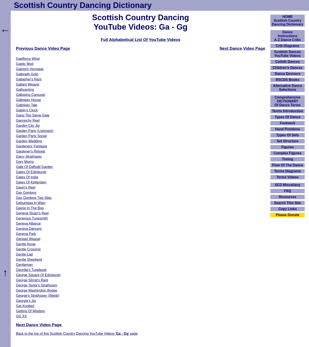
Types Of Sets (287, 135)
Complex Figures (287, 153)
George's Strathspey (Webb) (37, 295)
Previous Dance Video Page (43, 48)
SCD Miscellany (287, 185)
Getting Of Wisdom (30, 311)
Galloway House (28, 100)
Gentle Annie (26, 244)
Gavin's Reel (25, 187)
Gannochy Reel (27, 120)
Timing (287, 159)
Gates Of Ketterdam (31, 182)
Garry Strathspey (29, 156)
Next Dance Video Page (242, 48)
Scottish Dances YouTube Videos (287, 54)
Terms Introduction (287, 111)
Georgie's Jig (26, 301)
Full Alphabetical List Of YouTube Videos (140, 39)
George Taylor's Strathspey (36, 285)
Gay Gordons (26, 192)
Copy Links (287, 209)
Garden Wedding (29, 141)
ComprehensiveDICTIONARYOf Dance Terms (287, 101)
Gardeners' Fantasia (31, 146)
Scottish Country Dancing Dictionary (83, 5)
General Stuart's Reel (32, 213)
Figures (287, 147)
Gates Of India (27, 177)
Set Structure (287, 141)
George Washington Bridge (36, 290)
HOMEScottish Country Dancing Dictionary (287, 20)
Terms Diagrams (287, 171)
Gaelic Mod (24, 64)
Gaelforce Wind (27, 59)
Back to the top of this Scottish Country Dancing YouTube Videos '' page (77, 333)
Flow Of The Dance (287, 165)
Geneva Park (26, 234)
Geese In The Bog (30, 208)
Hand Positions (287, 129)
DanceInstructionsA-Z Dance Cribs (287, 36)
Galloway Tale (26, 105)
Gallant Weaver (27, 84)
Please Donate (287, 215)
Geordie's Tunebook (31, 270)
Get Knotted (25, 306)
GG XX (21, 316)
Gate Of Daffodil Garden (34, 167)
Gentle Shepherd (29, 259)
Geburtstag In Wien (30, 203)
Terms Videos (287, 177)
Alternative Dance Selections (287, 87)
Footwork (287, 123)
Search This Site (287, 203)
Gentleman (24, 265)
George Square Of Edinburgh (38, 275)
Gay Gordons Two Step (34, 198)
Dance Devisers (287, 74)
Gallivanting (25, 89)
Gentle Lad (24, 254)
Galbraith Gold (27, 74)
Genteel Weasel (28, 239)
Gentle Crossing (28, 249)
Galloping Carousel (30, 95)
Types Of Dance (287, 117)
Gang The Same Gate (32, 115)
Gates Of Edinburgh (31, 172)
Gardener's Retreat (30, 151)
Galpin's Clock (27, 110)
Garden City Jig (27, 125)
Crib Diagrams (287, 46)
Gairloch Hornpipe (30, 69)
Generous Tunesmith (32, 218)
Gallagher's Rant (28, 79)
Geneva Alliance (28, 223)
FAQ (287, 191)
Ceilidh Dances (287, 62)
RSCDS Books (287, 80)
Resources (287, 197)
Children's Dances (288, 68)
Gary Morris (25, 162)
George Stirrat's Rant (32, 280)
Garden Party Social (31, 136)
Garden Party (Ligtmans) (34, 131)
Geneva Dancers (29, 228)
